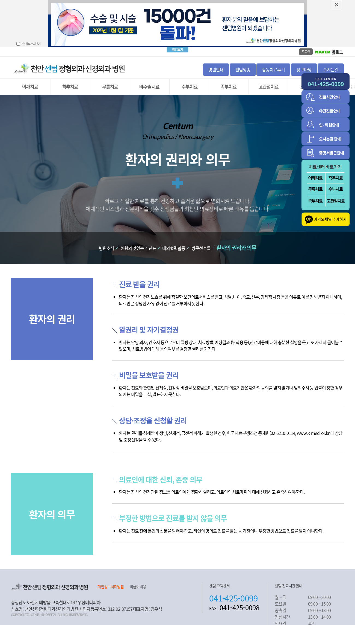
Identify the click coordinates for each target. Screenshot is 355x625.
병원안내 (216, 65)
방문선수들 (201, 243)
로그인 (306, 47)
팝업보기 (177, 45)
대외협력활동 (173, 243)
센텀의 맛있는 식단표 (138, 243)
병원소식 (106, 243)
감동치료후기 (273, 65)
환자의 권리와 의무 (236, 243)
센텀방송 (242, 65)
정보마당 (304, 65)
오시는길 (330, 65)
